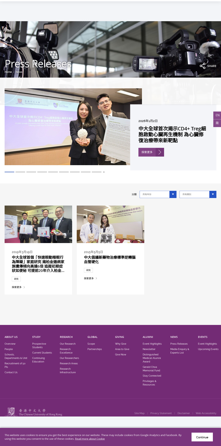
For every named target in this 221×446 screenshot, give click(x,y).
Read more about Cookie (90, 438)
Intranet (212, 3)
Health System (175, 3)
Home (7, 72)
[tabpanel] (110, 129)
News (18, 72)
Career (189, 3)
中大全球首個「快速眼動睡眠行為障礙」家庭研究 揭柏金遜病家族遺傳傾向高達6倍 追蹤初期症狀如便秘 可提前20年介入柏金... (38, 272)
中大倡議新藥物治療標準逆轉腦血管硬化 (110, 268)
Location (200, 3)
